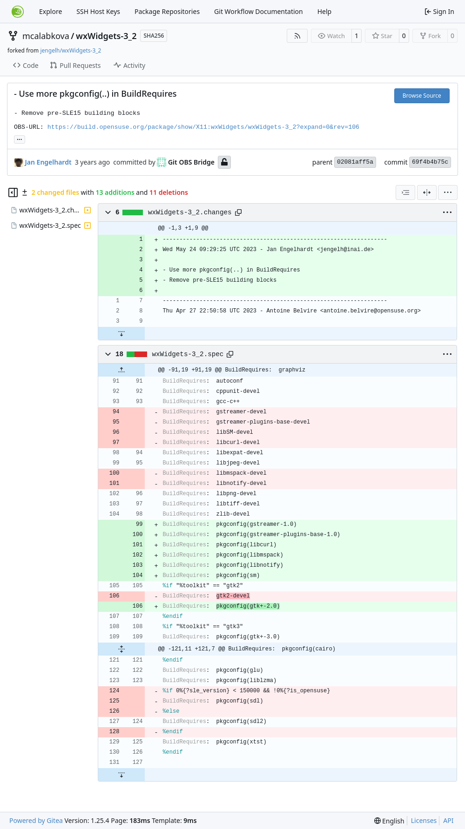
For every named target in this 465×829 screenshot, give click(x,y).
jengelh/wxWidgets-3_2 (70, 50)
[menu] (448, 192)
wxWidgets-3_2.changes (190, 212)
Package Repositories (167, 11)
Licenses (424, 820)
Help (324, 11)
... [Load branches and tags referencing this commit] (19, 138)
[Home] (18, 11)
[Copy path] (238, 212)
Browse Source (422, 95)
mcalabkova (45, 35)
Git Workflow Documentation (258, 11)
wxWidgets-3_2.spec (188, 354)
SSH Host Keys (98, 11)
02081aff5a (355, 162)
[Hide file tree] (13, 192)
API (448, 820)
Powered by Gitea (36, 820)
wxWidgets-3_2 (106, 35)
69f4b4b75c (430, 162)
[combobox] (405, 192)
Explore (50, 11)
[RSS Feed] (297, 36)
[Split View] (427, 192)
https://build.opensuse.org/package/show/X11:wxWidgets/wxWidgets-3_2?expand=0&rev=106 (203, 127)
